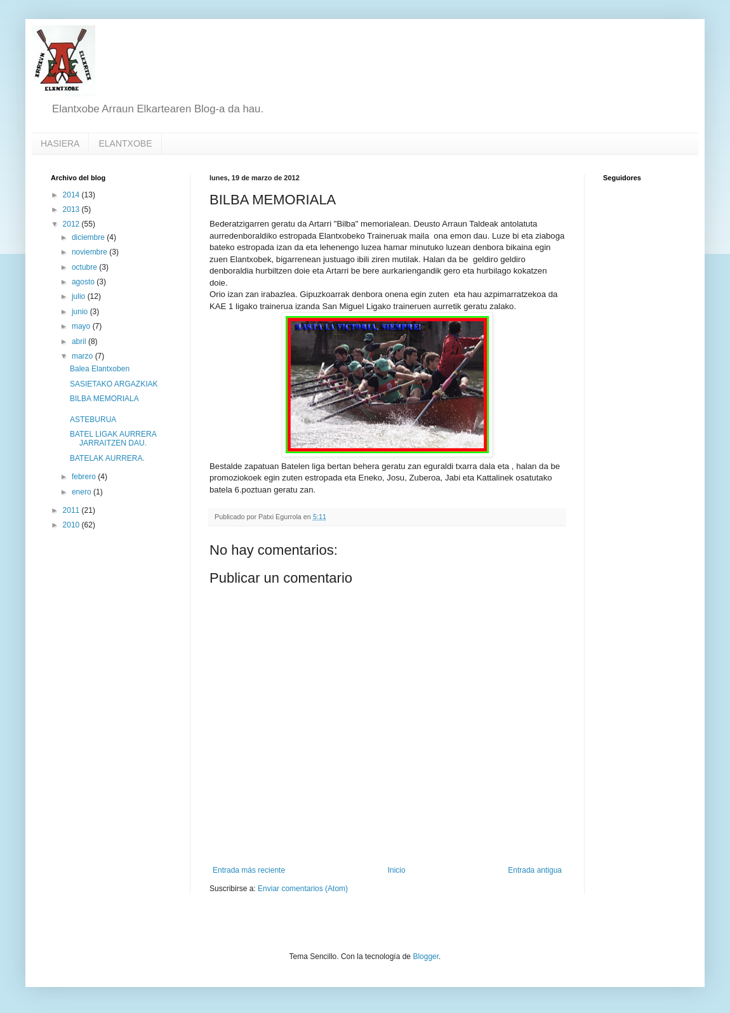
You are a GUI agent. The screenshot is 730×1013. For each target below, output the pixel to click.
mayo (82, 326)
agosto (84, 281)
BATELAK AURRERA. (107, 458)
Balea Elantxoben (99, 368)
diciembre (89, 237)
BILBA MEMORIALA (104, 398)
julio (80, 296)
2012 (72, 224)
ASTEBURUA (93, 419)
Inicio (397, 870)
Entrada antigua (535, 870)
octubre (85, 267)
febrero (85, 476)
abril (80, 341)
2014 (72, 194)
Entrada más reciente (249, 870)
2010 (72, 524)
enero (82, 491)
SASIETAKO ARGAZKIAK (114, 384)
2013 (72, 209)
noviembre (90, 252)
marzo (83, 356)
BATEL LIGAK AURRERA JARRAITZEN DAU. (113, 438)
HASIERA (60, 143)
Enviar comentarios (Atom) (303, 888)
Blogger (426, 956)
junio (81, 311)
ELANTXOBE (125, 143)
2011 (72, 510)
